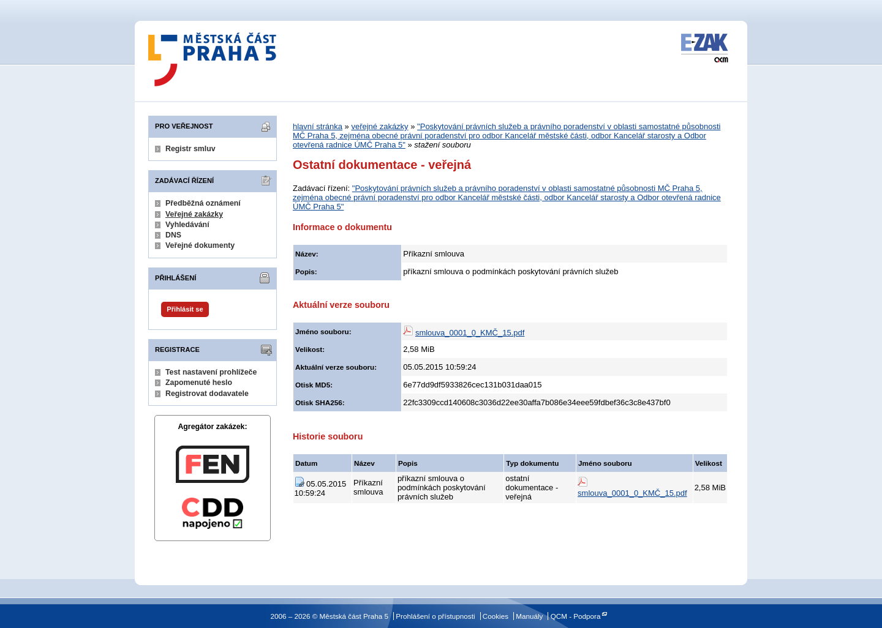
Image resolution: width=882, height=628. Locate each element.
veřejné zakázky (379, 126)
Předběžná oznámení (203, 203)
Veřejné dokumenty (200, 245)
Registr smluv (190, 148)
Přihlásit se (185, 309)
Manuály (529, 616)
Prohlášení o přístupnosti (435, 616)
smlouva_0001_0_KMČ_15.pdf (470, 332)
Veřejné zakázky (194, 214)
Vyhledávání (187, 224)
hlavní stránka (317, 126)
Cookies (495, 616)
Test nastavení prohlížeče (211, 372)
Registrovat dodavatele (207, 393)
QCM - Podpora (576, 616)
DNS (173, 235)
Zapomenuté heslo (198, 382)
